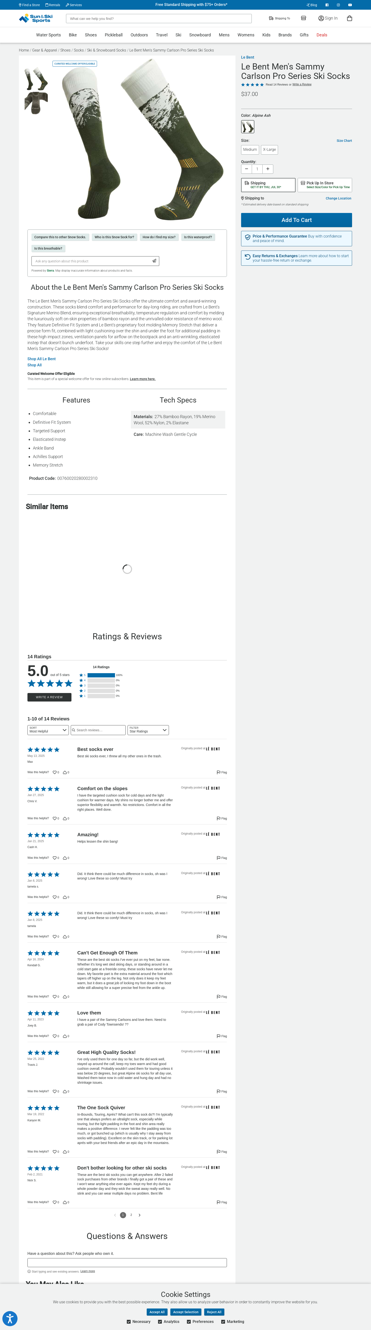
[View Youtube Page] (350, 5)
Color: (255, 116)
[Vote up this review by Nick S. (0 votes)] (56, 1202)
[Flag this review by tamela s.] (222, 897)
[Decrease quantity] (246, 169)
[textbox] (127, 1262)
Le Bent (247, 57)
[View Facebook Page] (327, 5)
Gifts (304, 34)
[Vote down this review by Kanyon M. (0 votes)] (66, 1152)
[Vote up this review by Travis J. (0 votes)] (56, 1091)
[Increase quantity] (267, 169)
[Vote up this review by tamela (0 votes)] (56, 937)
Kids (266, 34)
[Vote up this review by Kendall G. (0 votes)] (56, 997)
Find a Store (29, 5)
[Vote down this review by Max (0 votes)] (66, 772)
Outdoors (139, 34)
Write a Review (49, 697)
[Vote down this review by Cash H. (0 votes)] (66, 858)
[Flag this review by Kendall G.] (222, 997)
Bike (73, 34)
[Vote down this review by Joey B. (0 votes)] (66, 1036)
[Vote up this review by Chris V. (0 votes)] (56, 818)
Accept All (157, 1312)
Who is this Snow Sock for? (114, 237)
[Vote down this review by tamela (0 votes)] (66, 937)
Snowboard (200, 34)
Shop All (34, 365)
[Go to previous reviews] (115, 1215)
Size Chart (344, 140)
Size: (245, 141)
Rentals (52, 5)
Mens (224, 34)
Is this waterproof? (198, 237)
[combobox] (48, 730)
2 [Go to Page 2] (131, 1215)
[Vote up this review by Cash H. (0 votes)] (56, 858)
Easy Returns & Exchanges (275, 256)
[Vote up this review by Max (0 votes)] (56, 772)
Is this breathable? (48, 248)
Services (74, 5)
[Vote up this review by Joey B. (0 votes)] (56, 1036)
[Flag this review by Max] (222, 772)
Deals (322, 34)
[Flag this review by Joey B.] (222, 1036)
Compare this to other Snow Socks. (60, 237)
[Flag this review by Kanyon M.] (222, 1152)
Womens (246, 34)
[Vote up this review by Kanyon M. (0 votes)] (56, 1152)
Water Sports (48, 34)
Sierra (50, 270)
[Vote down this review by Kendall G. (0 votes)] (66, 997)
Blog (311, 5)
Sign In (328, 18)
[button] (101, 675)
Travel (162, 34)
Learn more (87, 1271)
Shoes (91, 34)
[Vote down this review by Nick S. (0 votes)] (66, 1202)
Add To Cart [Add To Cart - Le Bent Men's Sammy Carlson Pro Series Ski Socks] (295, 218)
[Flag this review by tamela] (222, 937)
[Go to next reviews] (139, 1215)
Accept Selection (186, 1312)
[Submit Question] (154, 261)
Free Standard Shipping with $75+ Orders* (191, 5)
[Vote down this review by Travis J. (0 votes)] (66, 1091)
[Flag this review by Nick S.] (222, 1202)
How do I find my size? (159, 237)
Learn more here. (143, 379)
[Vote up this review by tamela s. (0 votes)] (56, 897)
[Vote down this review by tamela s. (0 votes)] (66, 897)
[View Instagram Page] (338, 5)
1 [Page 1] (123, 1215)
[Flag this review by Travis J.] (222, 1091)
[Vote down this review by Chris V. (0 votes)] (66, 818)
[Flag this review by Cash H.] (222, 858)
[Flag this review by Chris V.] (222, 818)
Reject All (214, 1312)
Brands (285, 34)
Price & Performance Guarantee (280, 236)
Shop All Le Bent (41, 359)
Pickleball (114, 34)
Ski (178, 34)
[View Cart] (349, 18)
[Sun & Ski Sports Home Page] (36, 18)
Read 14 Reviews (277, 84)
